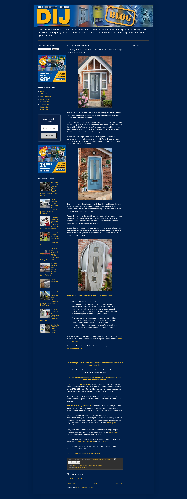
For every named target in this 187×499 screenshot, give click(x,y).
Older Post (118, 484)
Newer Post (72, 484)
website (106, 442)
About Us (43, 94)
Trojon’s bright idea (54, 280)
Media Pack (44, 110)
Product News (97, 465)
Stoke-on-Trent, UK (81, 467)
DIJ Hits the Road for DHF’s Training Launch (55, 328)
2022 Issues (44, 104)
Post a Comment (76, 478)
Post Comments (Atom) (84, 487)
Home (95, 484)
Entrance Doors (78, 465)
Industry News (87, 465)
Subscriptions (45, 107)
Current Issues (45, 99)
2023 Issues (44, 102)
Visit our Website (46, 96)
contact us (91, 442)
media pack (111, 423)
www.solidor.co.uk (74, 348)
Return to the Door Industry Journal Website (83, 454)
